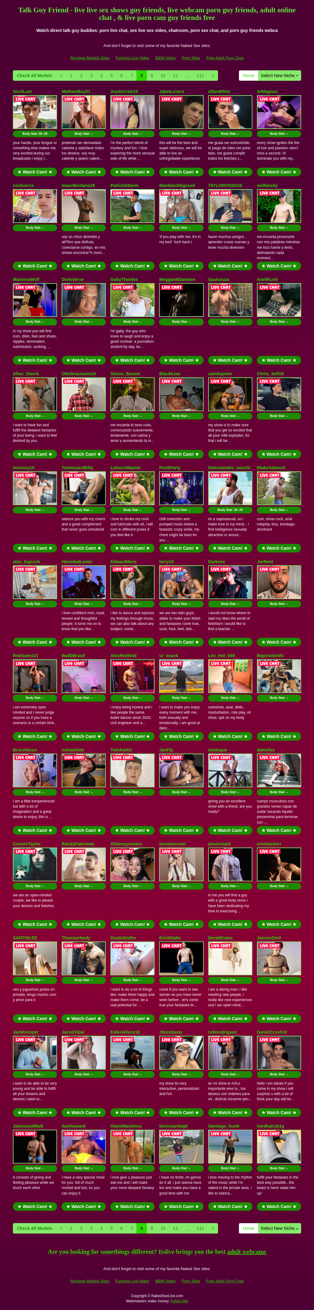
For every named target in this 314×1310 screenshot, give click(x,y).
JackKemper (25, 1032)
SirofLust (22, 91)
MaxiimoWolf (26, 279)
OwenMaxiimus (126, 1126)
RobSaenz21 (25, 655)
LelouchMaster (125, 467)
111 (200, 75)
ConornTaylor (27, 843)
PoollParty (169, 467)
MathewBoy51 (76, 91)
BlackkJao (169, 373)
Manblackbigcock (177, 185)
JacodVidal (73, 1032)
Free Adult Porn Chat (224, 58)
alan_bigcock (26, 561)
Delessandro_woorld (229, 467)
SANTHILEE (25, 937)
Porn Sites (191, 58)
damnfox (266, 749)
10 (163, 75)
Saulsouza (218, 279)
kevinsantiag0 (173, 1126)
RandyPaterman (78, 843)
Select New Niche (279, 75)
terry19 (166, 561)
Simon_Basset (125, 373)
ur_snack (168, 655)
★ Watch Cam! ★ (34, 172)
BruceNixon (25, 749)
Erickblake (170, 937)
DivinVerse (73, 279)
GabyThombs (124, 279)
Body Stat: (35, 133)
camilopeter (220, 373)
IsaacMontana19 (78, 185)
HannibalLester (77, 561)
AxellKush (267, 279)
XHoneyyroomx (126, 843)
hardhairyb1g (270, 1126)
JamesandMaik (28, 1126)
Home (248, 75)
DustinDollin (123, 937)
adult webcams (246, 1251)
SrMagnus (267, 91)
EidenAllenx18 (125, 1032)
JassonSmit (269, 937)
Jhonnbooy (170, 1032)
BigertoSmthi (270, 655)
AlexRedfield (123, 655)
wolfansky (267, 185)
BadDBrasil (73, 655)
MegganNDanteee (177, 279)
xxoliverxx (23, 185)
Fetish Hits (179, 1301)
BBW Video (165, 58)
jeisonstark (219, 843)
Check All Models (34, 75)
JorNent (265, 561)
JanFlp (166, 749)
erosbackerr (269, 843)
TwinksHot (121, 749)
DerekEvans (220, 937)
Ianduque (217, 749)
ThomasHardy (76, 937)
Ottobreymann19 (79, 373)
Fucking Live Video (132, 58)
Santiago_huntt (223, 1126)
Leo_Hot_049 (221, 655)
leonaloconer (172, 843)
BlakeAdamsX (271, 467)
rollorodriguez (222, 1032)
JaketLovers (171, 91)
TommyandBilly (77, 467)
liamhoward (74, 1126)
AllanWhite (219, 91)
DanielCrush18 (272, 1032)
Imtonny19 (23, 467)
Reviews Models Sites (90, 58)
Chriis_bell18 (270, 373)
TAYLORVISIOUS (225, 185)
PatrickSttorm (124, 185)
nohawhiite (73, 749)
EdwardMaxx (123, 561)
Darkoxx (216, 561)
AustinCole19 (124, 91)
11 (175, 75)
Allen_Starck (26, 373)
